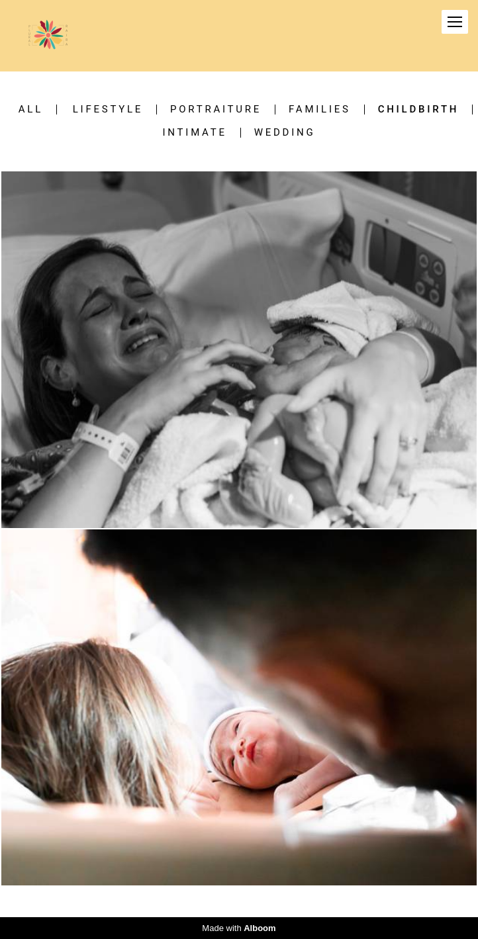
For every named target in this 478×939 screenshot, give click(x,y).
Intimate (195, 133)
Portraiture (216, 109)
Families (320, 109)
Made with (238, 928)
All (31, 109)
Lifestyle (108, 109)
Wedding (285, 133)
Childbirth (418, 109)
